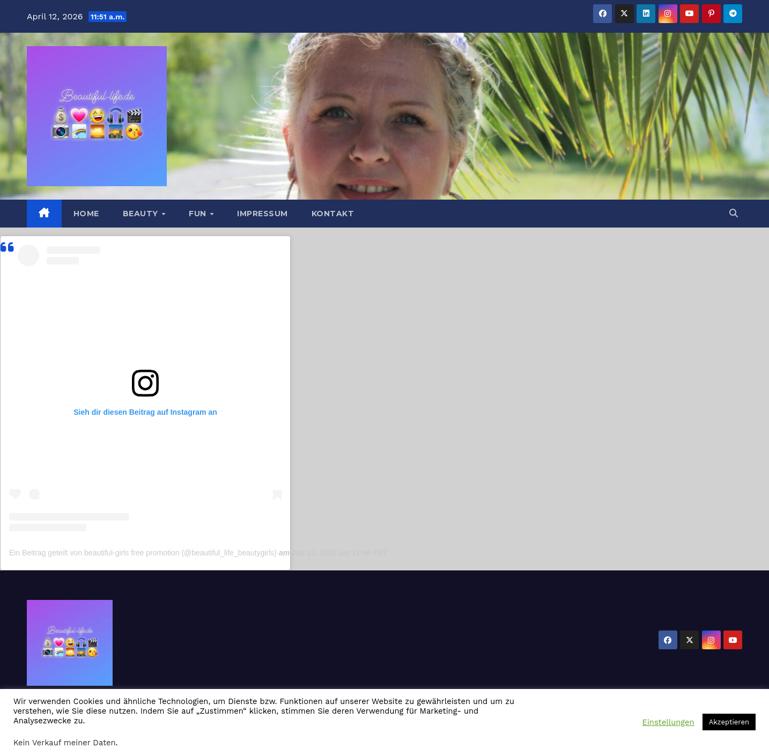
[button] (733, 213)
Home (86, 213)
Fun (199, 213)
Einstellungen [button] (668, 722)
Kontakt (333, 213)
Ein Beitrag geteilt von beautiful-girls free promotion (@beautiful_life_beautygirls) (143, 552)
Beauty (142, 213)
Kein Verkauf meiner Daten (64, 742)
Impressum (262, 213)
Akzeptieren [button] (729, 722)
